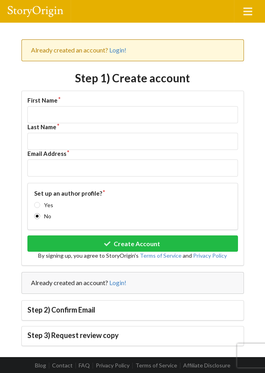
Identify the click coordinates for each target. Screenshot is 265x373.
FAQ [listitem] (84, 365)
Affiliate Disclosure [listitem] (206, 365)
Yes (48, 205)
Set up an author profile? (68, 193)
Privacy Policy (210, 255)
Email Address (46, 153)
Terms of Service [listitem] (156, 365)
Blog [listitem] (40, 365)
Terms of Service (161, 255)
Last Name (41, 126)
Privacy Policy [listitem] (113, 365)
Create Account (131, 243)
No (47, 216)
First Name (42, 100)
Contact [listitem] (62, 365)
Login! (117, 50)
